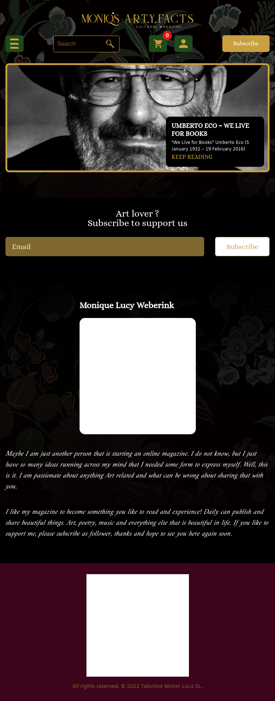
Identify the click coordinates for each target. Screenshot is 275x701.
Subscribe (246, 43)
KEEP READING (192, 156)
